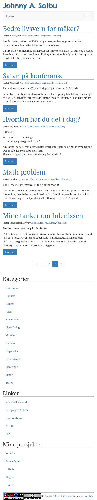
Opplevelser (13, 351)
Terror (9, 382)
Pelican (56, 496)
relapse (68, 496)
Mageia (10, 477)
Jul (46, 222)
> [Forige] (36, 264)
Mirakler (11, 335)
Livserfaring (13, 327)
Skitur (9, 374)
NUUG (9, 426)
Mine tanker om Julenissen (43, 215)
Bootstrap (88, 496)
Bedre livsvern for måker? (41, 28)
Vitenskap (66, 179)
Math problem (24, 172)
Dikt (62, 126)
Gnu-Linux (12, 288)
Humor (51, 222)
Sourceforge (13, 461)
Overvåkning (13, 359)
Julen (40, 222)
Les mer (10, 65)
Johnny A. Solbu (30, 5)
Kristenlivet (38, 35)
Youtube (10, 453)
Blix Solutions (14, 418)
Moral (48, 35)
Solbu (28, 35)
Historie (10, 295)
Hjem (10, 16)
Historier (61, 82)
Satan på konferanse (33, 75)
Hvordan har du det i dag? (41, 119)
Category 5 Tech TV (17, 410)
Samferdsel (12, 367)
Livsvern (56, 35)
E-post (9, 485)
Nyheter (10, 343)
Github (10, 469)
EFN (8, 434)
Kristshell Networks (17, 402)
